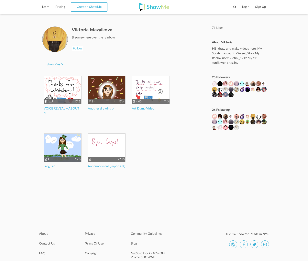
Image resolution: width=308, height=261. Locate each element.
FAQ (42, 253)
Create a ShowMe (89, 6)
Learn (46, 6)
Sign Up (260, 6)
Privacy (90, 233)
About (43, 233)
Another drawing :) (101, 108)
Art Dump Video (143, 108)
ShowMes (55, 64)
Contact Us (47, 243)
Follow (77, 48)
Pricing (60, 6)
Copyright (92, 253)
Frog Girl (50, 166)
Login (245, 6)
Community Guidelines (146, 233)
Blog (134, 243)
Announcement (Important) (106, 166)
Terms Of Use (94, 243)
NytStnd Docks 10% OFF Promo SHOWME (148, 255)
